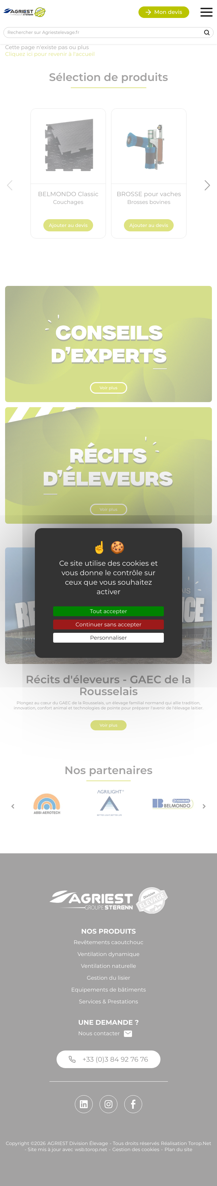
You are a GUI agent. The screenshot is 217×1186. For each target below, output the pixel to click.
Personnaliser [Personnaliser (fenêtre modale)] (108, 637)
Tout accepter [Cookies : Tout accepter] (108, 611)
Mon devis (164, 12)
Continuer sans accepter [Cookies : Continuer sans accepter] (108, 624)
